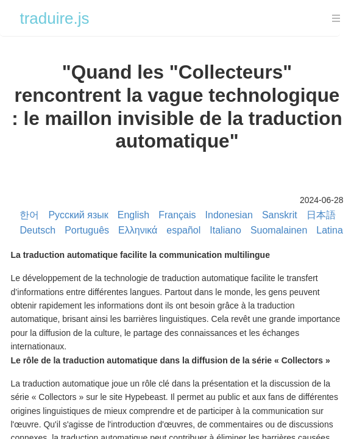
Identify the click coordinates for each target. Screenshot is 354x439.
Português (87, 230)
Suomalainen (278, 230)
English (133, 215)
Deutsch (37, 230)
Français (177, 215)
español (183, 230)
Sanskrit (279, 215)
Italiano (225, 230)
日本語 (321, 215)
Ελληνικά (137, 230)
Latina (329, 230)
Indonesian (229, 215)
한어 (29, 215)
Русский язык (78, 215)
